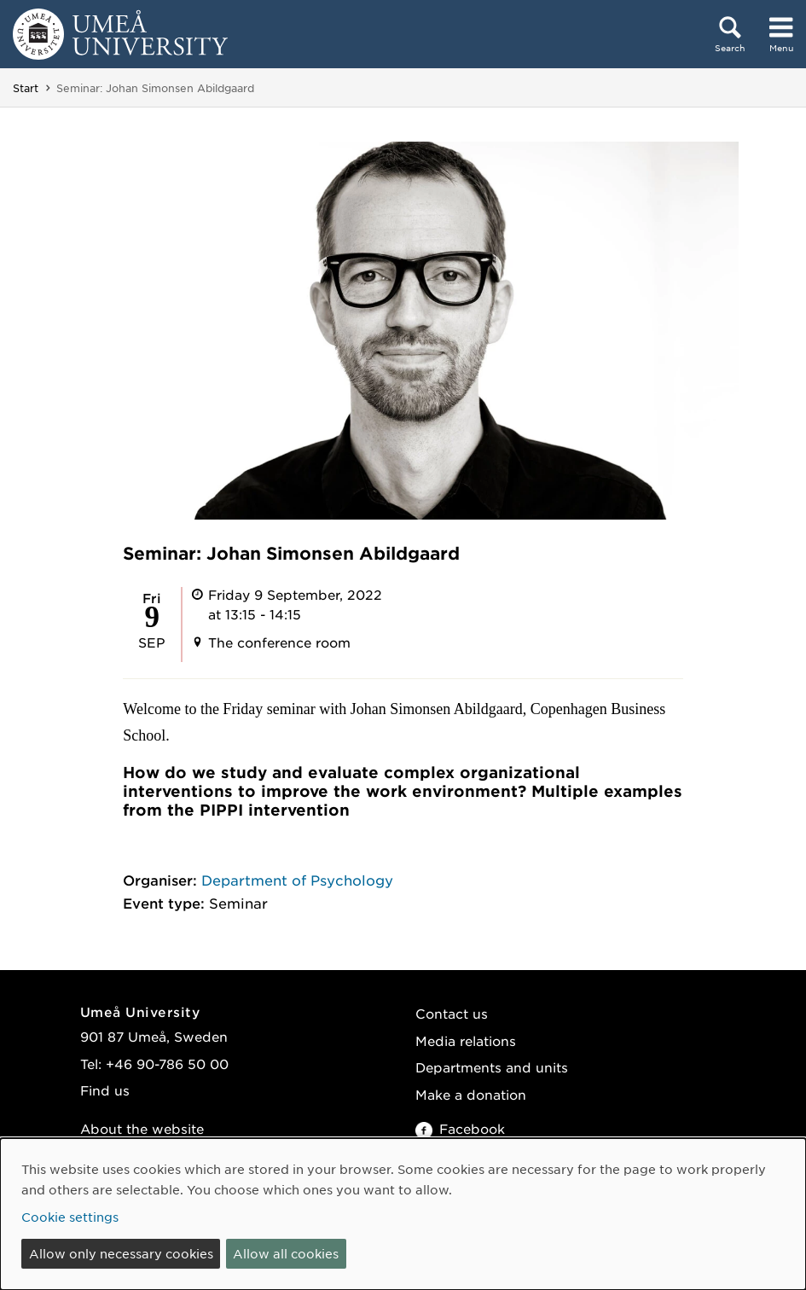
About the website (142, 1128)
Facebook (460, 1128)
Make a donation (470, 1094)
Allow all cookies (286, 1253)
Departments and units (491, 1067)
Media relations (465, 1040)
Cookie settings (70, 1216)
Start (25, 88)
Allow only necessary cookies (121, 1253)
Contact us (451, 1013)
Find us (105, 1090)
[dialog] (403, 1214)
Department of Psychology (297, 879)
